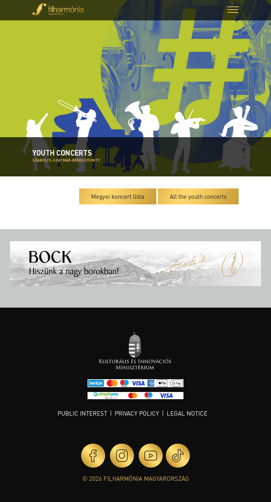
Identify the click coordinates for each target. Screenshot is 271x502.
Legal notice (187, 413)
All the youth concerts (198, 196)
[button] (233, 10)
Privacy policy (137, 413)
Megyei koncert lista (117, 196)
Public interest (82, 413)
